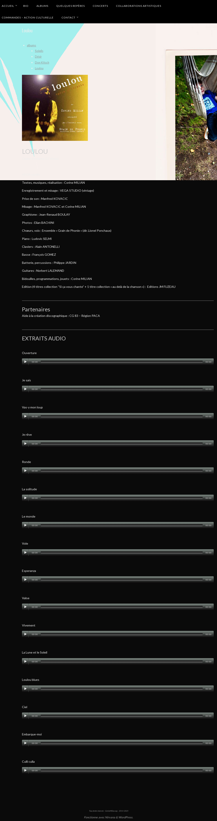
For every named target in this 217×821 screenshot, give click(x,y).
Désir (38, 56)
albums (31, 45)
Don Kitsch (42, 62)
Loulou (39, 68)
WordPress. (125, 817)
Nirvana (110, 817)
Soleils (39, 51)
